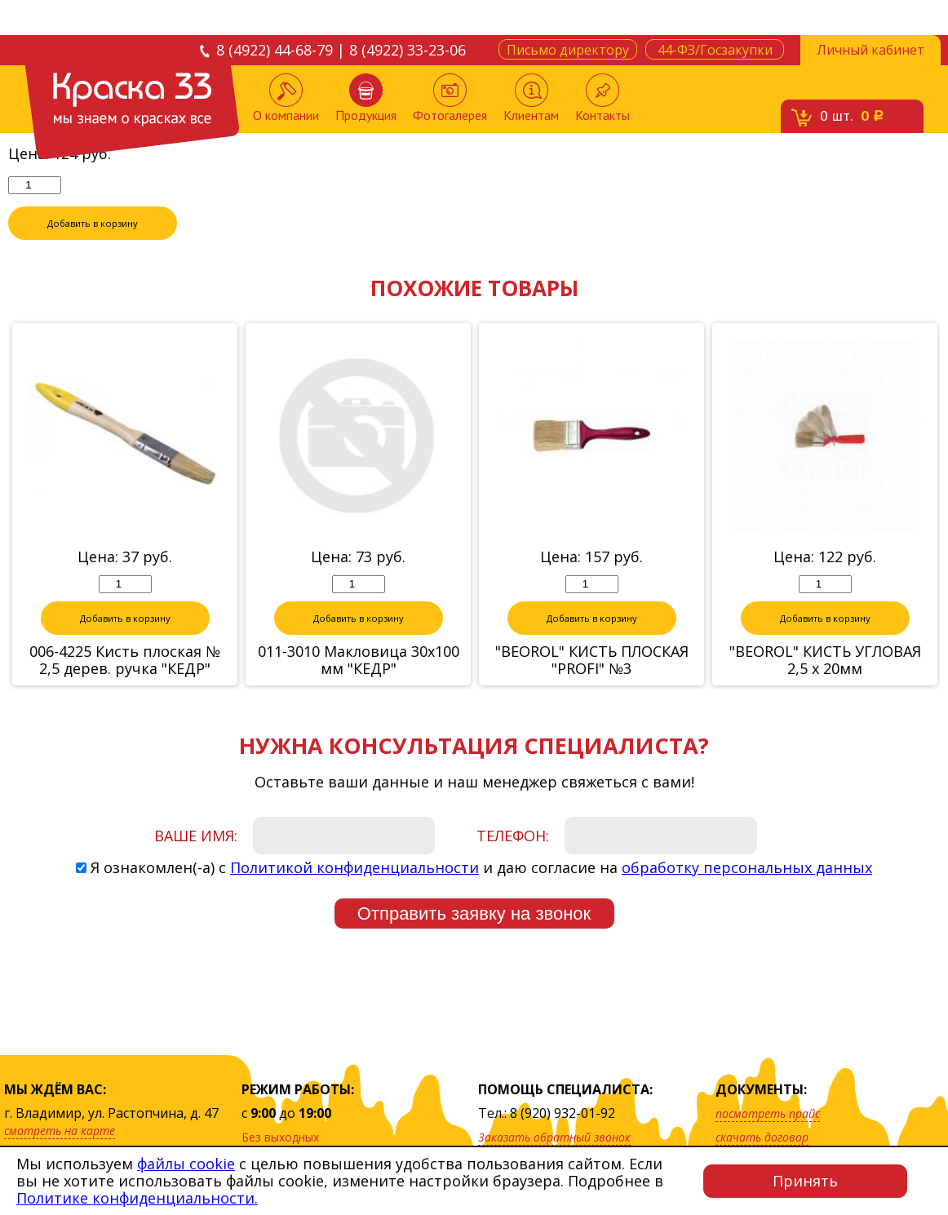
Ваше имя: (195, 836)
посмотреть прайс (767, 1113)
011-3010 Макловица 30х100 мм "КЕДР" (358, 661)
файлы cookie (186, 1163)
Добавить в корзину (93, 223)
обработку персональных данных (747, 868)
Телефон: (512, 836)
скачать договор (761, 1137)
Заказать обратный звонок (554, 1137)
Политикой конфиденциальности (354, 868)
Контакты (602, 98)
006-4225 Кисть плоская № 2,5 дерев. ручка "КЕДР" (124, 661)
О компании (286, 98)
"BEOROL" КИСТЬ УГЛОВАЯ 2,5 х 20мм (825, 661)
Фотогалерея (450, 98)
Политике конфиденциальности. (137, 1198)
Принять (805, 1181)
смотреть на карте (59, 1130)
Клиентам (531, 98)
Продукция (365, 98)
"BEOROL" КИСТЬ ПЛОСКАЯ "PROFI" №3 (592, 661)
